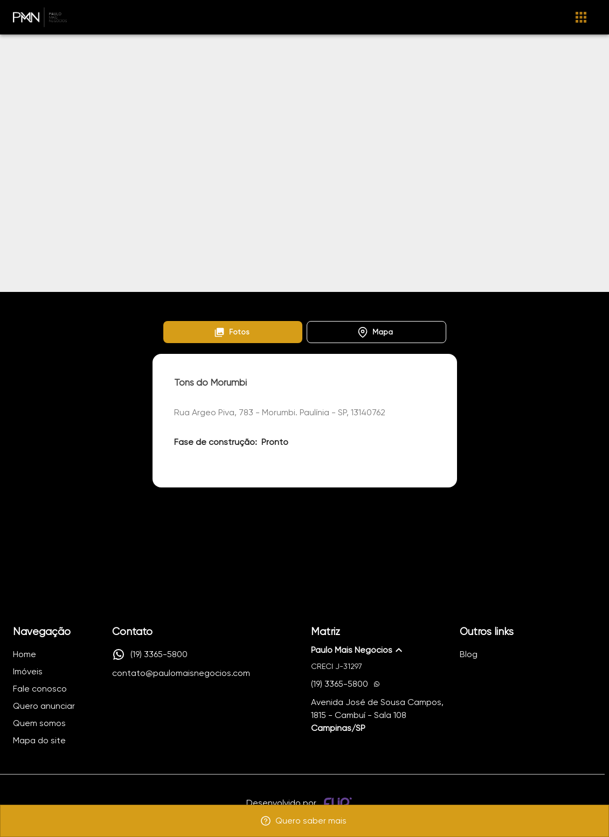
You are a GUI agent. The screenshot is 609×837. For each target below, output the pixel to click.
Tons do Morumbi (339, 304)
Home (173, 304)
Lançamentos (224, 304)
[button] (233, 332)
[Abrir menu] (581, 17)
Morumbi (280, 304)
